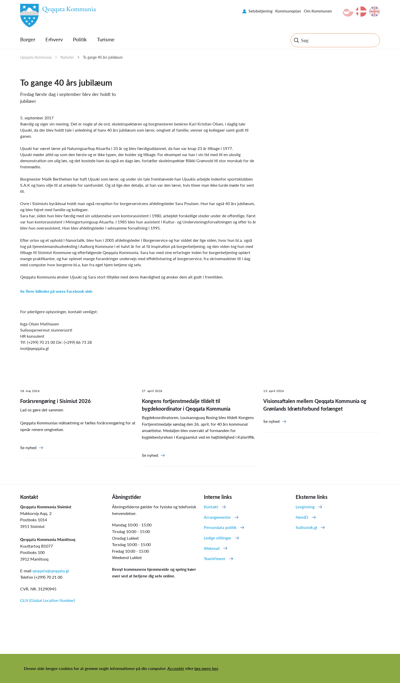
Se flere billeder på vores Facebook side (56, 291)
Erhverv (54, 39)
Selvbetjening (260, 10)
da (361, 11)
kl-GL (348, 11)
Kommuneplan (288, 10)
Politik (80, 39)
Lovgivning (305, 506)
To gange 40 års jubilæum (103, 57)
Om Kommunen (318, 10)
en (374, 11)
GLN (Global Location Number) (47, 600)
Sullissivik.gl (306, 527)
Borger (27, 39)
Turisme (106, 39)
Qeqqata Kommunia (36, 57)
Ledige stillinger (217, 537)
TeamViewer (215, 558)
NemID (302, 517)
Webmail (212, 548)
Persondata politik (220, 527)
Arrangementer (217, 517)
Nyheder (67, 57)
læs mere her (206, 668)
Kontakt (211, 506)
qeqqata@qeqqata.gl (50, 570)
